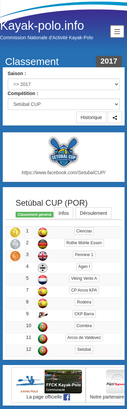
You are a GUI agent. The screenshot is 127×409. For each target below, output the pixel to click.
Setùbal (84, 349)
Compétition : (23, 93)
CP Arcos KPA (84, 290)
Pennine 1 (84, 254)
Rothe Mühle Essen (84, 243)
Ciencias (84, 231)
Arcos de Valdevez (84, 337)
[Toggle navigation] (117, 31)
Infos (64, 213)
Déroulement (93, 213)
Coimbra (84, 325)
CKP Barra (84, 314)
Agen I (84, 266)
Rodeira (84, 302)
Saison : (17, 73)
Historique (91, 117)
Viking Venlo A (84, 278)
